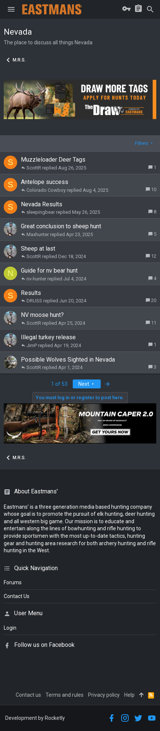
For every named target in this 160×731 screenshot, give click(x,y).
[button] (11, 9)
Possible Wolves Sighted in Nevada (68, 359)
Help (129, 695)
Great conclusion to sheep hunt (61, 226)
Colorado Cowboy (46, 190)
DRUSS (34, 300)
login (10, 628)
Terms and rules (65, 695)
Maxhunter (37, 234)
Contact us (28, 695)
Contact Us (16, 596)
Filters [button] (141, 143)
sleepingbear (40, 212)
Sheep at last (38, 248)
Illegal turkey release (48, 337)
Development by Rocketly (35, 718)
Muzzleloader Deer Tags (53, 159)
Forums (13, 582)
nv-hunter (36, 278)
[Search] (150, 9)
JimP (31, 345)
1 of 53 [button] (59, 384)
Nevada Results (41, 204)
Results (31, 292)
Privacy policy (104, 695)
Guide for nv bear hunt (49, 270)
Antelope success (44, 181)
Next (86, 384)
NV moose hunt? (42, 314)
